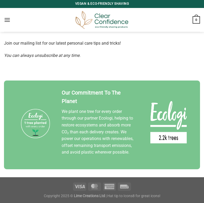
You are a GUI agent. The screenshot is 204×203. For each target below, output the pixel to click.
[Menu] (7, 19)
